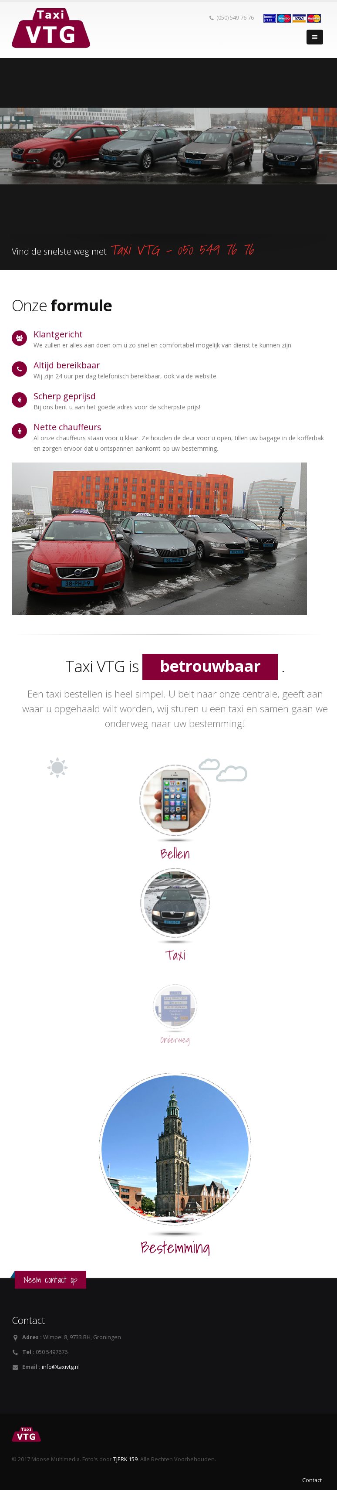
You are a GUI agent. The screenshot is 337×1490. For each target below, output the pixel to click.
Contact (312, 1480)
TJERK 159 (125, 1459)
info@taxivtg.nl (61, 1367)
